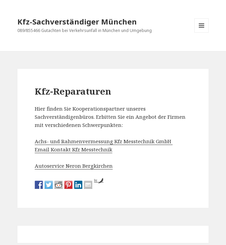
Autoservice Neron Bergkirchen (74, 165)
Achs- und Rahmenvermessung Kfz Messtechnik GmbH (104, 141)
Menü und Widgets (202, 32)
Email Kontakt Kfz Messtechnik (73, 149)
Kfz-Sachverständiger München (77, 21)
